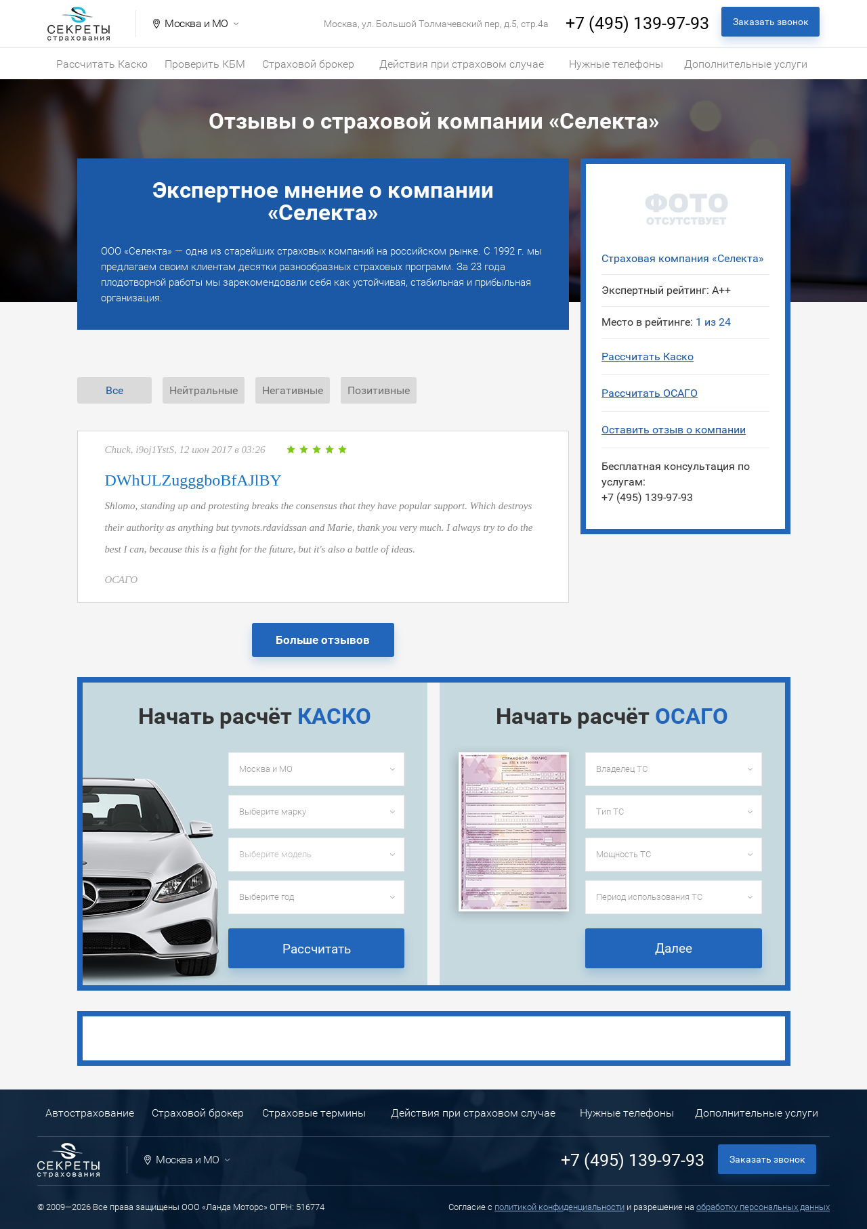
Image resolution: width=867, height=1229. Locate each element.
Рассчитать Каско (102, 64)
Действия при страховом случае (461, 64)
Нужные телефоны (616, 64)
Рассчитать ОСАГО (649, 393)
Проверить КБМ (205, 64)
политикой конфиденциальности (559, 1207)
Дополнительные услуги (745, 64)
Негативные (292, 390)
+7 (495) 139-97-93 (637, 23)
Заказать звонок (771, 21)
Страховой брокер (308, 64)
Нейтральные (203, 390)
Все (114, 390)
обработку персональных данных (763, 1207)
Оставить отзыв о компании (673, 429)
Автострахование (89, 1112)
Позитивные (378, 390)
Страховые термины (314, 1112)
